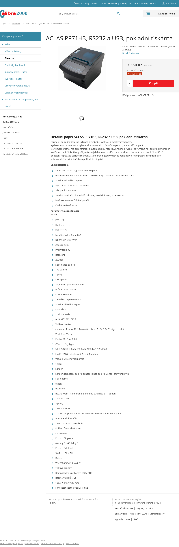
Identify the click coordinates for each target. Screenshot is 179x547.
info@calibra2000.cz (18, 154)
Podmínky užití (32, 543)
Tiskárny (16, 23)
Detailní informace (130, 53)
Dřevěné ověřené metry (148, 502)
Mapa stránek (72, 543)
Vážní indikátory (157, 513)
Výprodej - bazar (122, 519)
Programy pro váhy (144, 508)
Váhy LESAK (142, 513)
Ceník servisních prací (125, 502)
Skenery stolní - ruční (124, 513)
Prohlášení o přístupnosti (11, 543)
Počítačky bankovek (124, 508)
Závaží (135, 519)
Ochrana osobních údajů (52, 543)
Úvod (4, 23)
